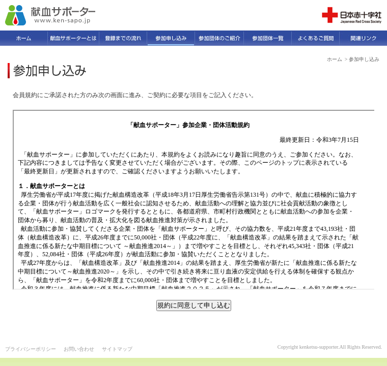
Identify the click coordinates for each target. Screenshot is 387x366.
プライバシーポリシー (30, 349)
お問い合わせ (79, 349)
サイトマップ (117, 349)
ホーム (334, 59)
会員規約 (194, 200)
